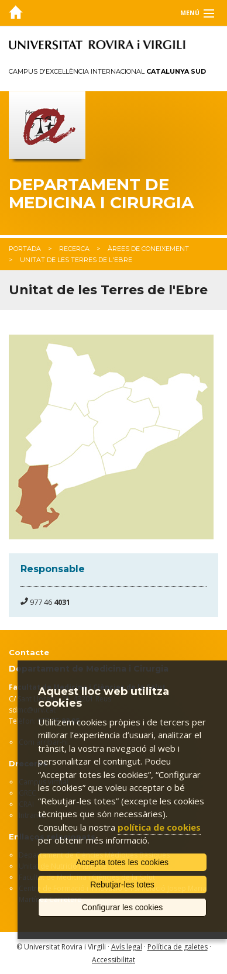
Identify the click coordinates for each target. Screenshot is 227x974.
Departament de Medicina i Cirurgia (101, 193)
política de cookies (159, 827)
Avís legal (126, 947)
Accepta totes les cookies (122, 862)
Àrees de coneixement (148, 249)
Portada (25, 249)
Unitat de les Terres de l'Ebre (76, 260)
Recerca (74, 249)
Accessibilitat (113, 960)
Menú (190, 13)
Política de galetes (177, 947)
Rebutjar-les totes (122, 884)
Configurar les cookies (122, 907)
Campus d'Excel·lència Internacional (107, 71)
